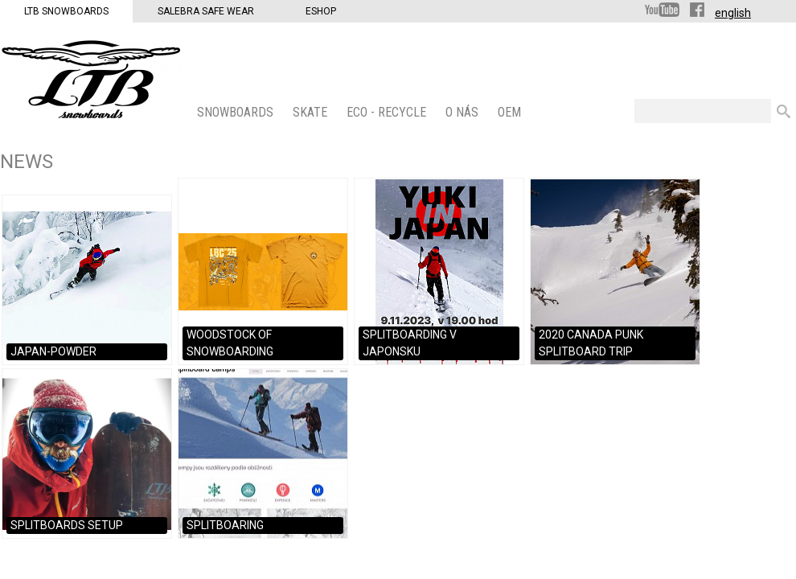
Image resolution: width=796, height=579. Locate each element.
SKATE (311, 112)
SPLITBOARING (225, 525)
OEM (511, 112)
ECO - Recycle (388, 112)
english (733, 12)
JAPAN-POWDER (53, 351)
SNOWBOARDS (237, 112)
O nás (463, 112)
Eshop (321, 11)
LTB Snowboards (66, 11)
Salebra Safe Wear (206, 11)
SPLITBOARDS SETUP (66, 525)
